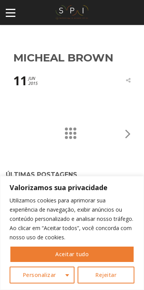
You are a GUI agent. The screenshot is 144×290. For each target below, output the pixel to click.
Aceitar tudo (72, 254)
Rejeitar (105, 274)
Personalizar (39, 274)
